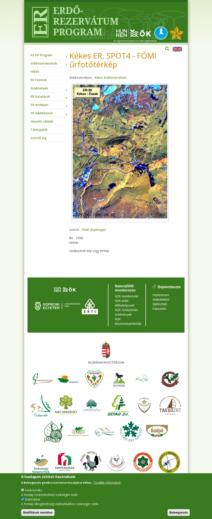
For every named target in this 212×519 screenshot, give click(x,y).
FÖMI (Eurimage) (93, 230)
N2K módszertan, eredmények (126, 312)
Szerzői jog (39, 138)
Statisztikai (32, 499)
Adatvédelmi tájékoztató (160, 302)
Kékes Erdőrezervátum (110, 77)
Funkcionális (33, 490)
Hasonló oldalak (42, 121)
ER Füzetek (39, 80)
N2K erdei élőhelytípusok (125, 303)
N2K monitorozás (126, 296)
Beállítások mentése (38, 512)
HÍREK (35, 72)
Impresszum (160, 295)
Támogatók (39, 130)
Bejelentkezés (169, 287)
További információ (107, 482)
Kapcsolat (159, 308)
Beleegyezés (178, 512)
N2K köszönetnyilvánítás (127, 321)
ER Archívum (39, 105)
